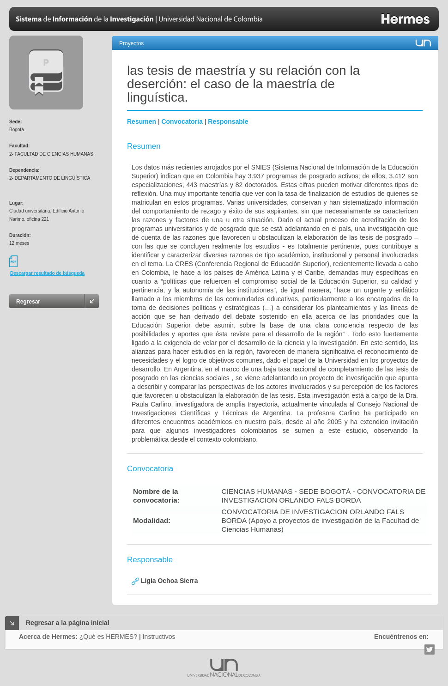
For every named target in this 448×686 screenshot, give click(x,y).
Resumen (141, 121)
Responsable (228, 121)
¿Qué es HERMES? (108, 636)
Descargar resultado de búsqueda (47, 273)
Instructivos (159, 636)
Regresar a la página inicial (67, 622)
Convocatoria (181, 121)
